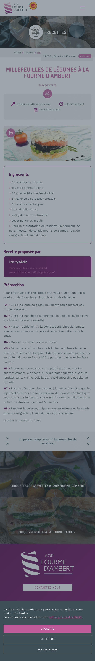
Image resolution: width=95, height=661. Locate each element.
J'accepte (47, 628)
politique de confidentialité (65, 617)
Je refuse (47, 638)
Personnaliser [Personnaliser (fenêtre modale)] (47, 649)
